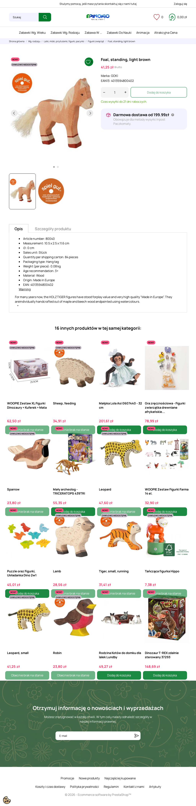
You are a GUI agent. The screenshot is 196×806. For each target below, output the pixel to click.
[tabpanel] (52, 113)
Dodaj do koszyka (159, 92)
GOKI (114, 76)
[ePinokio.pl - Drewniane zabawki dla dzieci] (98, 17)
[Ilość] (114, 92)
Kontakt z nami (134, 787)
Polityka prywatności (84, 787)
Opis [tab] (19, 228)
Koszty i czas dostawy (50, 787)
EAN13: (105, 81)
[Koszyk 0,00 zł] (178, 17)
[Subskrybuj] (136, 735)
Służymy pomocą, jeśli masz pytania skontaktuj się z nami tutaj (98, 4)
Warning (25, 289)
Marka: (105, 76)
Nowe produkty (89, 778)
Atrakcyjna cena (165, 32)
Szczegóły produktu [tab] (53, 228)
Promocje (67, 778)
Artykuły (155, 787)
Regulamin (111, 787)
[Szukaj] (24, 17)
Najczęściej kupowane (120, 778)
